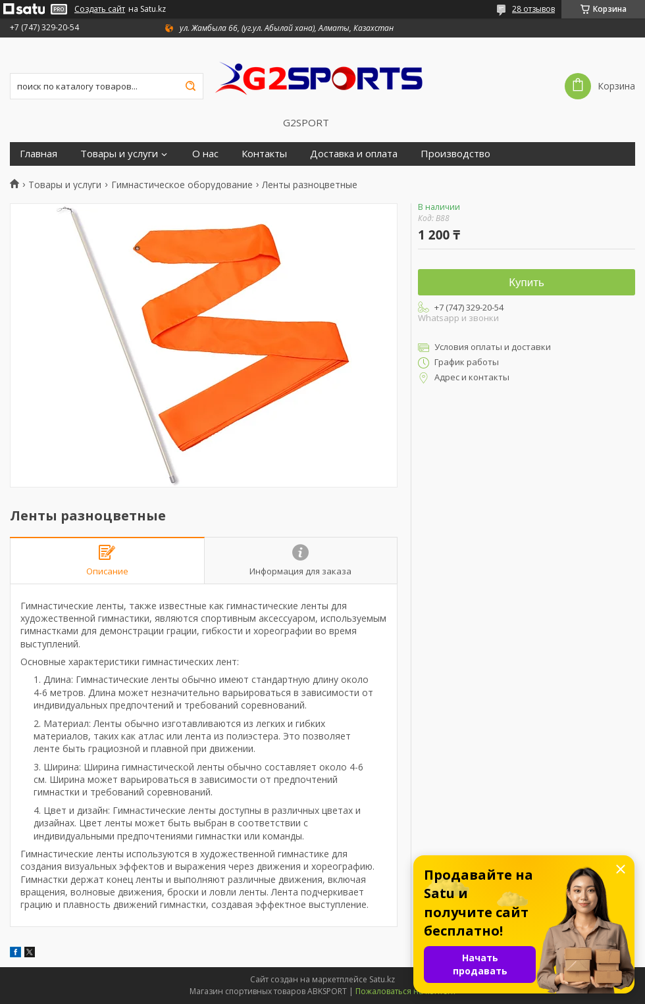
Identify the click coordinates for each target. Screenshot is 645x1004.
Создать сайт (99, 9)
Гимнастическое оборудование (182, 185)
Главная (38, 154)
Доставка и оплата (354, 154)
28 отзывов (533, 8)
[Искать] (190, 86)
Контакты (264, 154)
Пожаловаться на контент (405, 991)
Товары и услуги (119, 154)
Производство (455, 154)
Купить (526, 282)
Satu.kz (382, 979)
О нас (205, 154)
